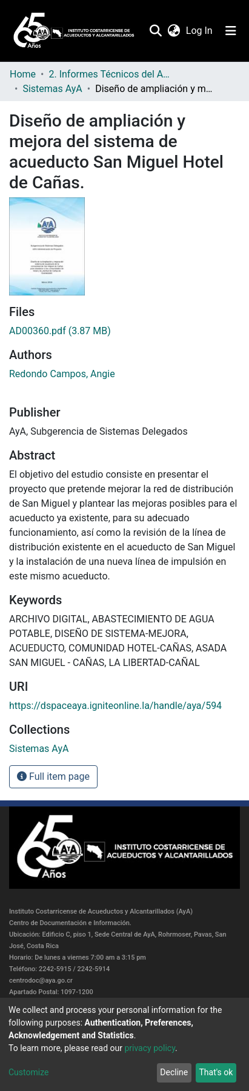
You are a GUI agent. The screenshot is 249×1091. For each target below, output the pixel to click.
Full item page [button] (53, 776)
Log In (200, 30)
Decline (174, 1072)
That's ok (216, 1072)
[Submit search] (155, 31)
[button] (173, 31)
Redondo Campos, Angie (62, 374)
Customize (28, 1072)
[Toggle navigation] (231, 30)
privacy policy (149, 1048)
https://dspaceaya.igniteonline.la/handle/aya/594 (115, 705)
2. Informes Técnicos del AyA (109, 74)
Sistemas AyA (52, 88)
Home (23, 74)
